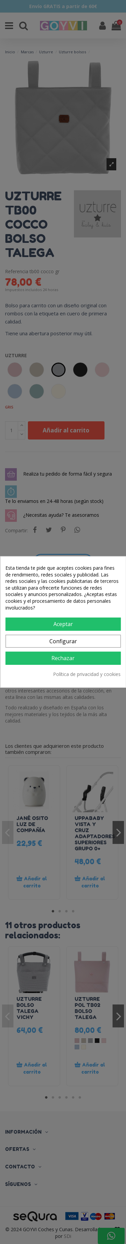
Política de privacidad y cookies (87, 674)
